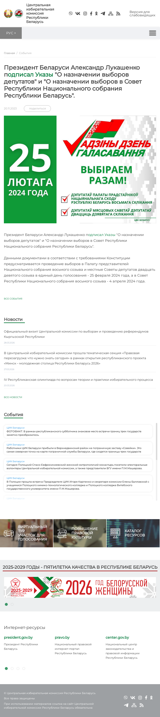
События (13, 414)
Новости (13, 319)
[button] (152, 33)
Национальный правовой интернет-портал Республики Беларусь (73, 649)
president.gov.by (18, 637)
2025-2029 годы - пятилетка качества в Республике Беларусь (80, 567)
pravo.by (62, 637)
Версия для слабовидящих (142, 13)
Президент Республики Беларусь (21, 647)
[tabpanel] (80, 587)
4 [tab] (24, 669)
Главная (9, 53)
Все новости (13, 397)
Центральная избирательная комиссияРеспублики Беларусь (40, 13)
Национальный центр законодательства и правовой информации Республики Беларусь (123, 651)
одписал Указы (31, 74)
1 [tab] (6, 604)
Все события (13, 298)
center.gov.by (117, 637)
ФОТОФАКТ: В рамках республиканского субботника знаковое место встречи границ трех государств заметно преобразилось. (74, 433)
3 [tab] (18, 669)
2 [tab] (12, 604)
